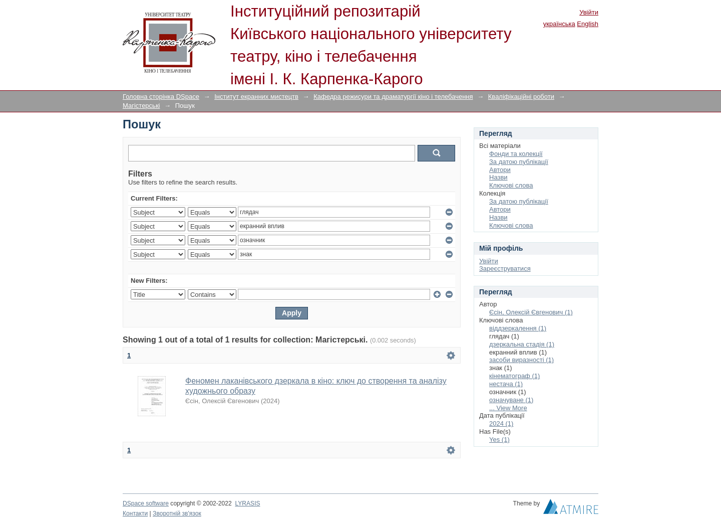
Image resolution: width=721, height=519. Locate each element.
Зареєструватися (505, 268)
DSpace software (146, 503)
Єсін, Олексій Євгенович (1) (531, 312)
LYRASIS (247, 503)
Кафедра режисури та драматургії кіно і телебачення (393, 96)
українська (559, 24)
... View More (508, 408)
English (587, 24)
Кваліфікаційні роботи (521, 96)
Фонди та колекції (516, 153)
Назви (498, 177)
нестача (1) (506, 384)
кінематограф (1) (514, 376)
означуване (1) (511, 400)
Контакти (135, 513)
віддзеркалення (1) (517, 328)
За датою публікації (518, 161)
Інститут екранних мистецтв (256, 96)
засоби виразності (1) (521, 360)
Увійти (588, 12)
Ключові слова (511, 185)
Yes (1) (499, 439)
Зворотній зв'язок (177, 513)
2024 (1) (501, 423)
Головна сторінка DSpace (161, 96)
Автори (500, 170)
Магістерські (141, 105)
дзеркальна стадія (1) (521, 344)
